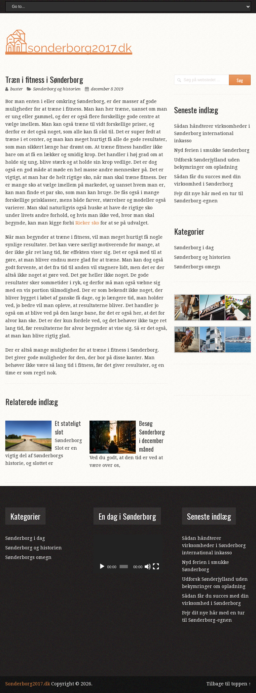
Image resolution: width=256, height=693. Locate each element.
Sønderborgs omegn (197, 266)
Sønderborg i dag (194, 247)
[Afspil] (102, 566)
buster (16, 89)
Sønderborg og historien (57, 89)
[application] (127, 554)
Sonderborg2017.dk (27, 683)
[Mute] (147, 566)
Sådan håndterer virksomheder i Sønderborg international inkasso (212, 133)
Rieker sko (87, 222)
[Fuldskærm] (156, 566)
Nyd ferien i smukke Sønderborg (211, 150)
